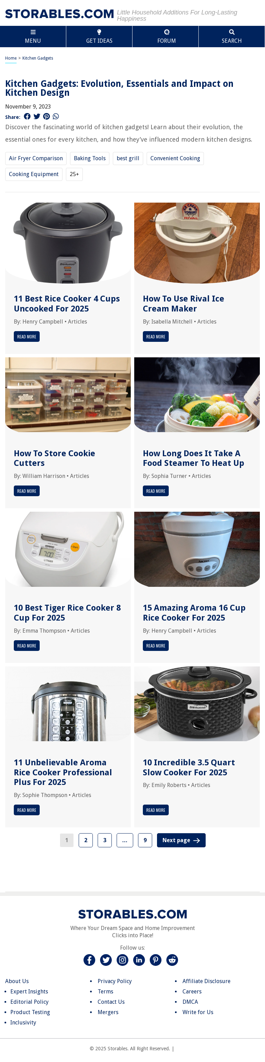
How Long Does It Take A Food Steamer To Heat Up (193, 458)
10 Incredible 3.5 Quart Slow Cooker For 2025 (189, 767)
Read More (26, 336)
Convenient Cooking (175, 158)
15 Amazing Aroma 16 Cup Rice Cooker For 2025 (194, 613)
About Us (17, 981)
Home (11, 58)
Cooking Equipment (34, 174)
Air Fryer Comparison (36, 158)
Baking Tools (90, 158)
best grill (128, 158)
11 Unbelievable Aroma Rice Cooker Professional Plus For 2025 (63, 772)
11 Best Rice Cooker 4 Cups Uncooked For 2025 (67, 304)
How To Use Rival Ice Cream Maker (183, 304)
